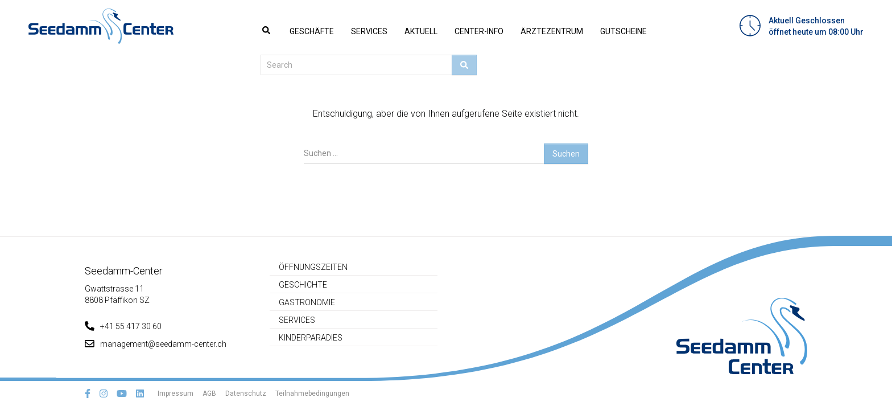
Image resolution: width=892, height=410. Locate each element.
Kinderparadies (310, 337)
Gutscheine (623, 31)
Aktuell (420, 31)
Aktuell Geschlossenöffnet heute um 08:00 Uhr (816, 26)
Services (369, 31)
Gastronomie (307, 302)
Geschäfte (312, 31)
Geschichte (303, 284)
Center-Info (479, 31)
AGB (209, 393)
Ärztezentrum (552, 31)
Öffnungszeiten (313, 267)
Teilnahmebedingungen (312, 393)
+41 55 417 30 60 (123, 326)
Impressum (175, 393)
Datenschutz (245, 393)
